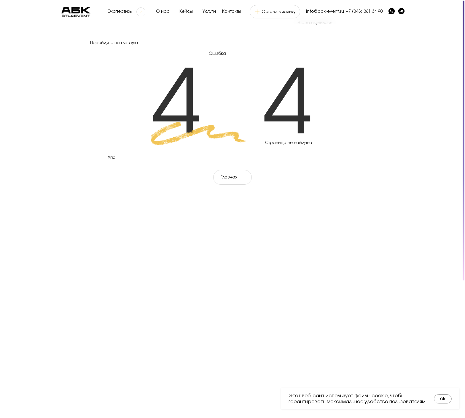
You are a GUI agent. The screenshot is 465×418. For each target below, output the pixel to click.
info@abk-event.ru (325, 11)
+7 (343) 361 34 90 (364, 11)
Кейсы (186, 11)
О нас (162, 11)
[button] (275, 11)
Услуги (209, 11)
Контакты (231, 11)
